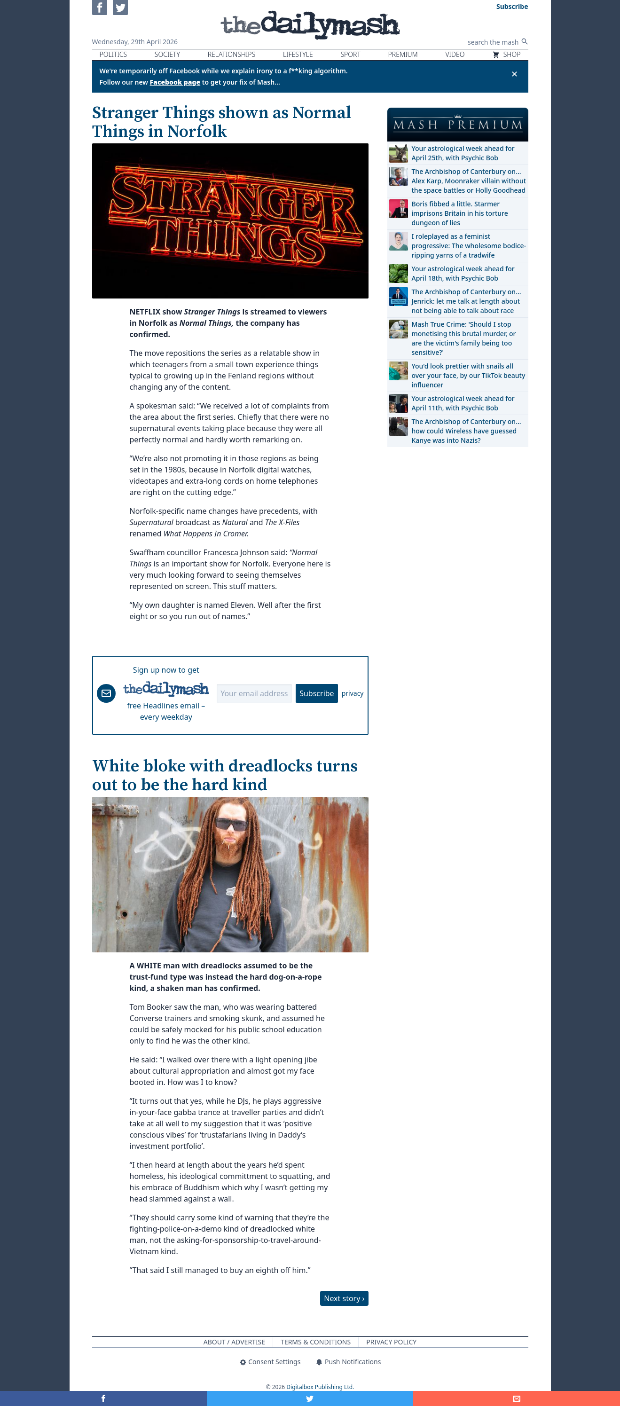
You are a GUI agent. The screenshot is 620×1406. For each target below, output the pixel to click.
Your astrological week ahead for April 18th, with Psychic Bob (463, 273)
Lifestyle (298, 54)
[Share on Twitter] (310, 1398)
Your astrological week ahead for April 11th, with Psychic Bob (463, 403)
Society (167, 54)
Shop (506, 54)
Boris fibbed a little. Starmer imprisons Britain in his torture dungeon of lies (460, 213)
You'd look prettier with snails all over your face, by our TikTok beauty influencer (469, 375)
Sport (350, 54)
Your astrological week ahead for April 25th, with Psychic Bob (463, 153)
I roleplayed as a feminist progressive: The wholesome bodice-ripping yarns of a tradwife (469, 245)
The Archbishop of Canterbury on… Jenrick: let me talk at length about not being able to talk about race (466, 301)
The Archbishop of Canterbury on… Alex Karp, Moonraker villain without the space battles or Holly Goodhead (469, 181)
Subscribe (316, 693)
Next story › (344, 1298)
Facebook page (175, 82)
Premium (403, 54)
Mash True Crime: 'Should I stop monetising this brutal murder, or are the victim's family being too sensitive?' (464, 338)
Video (454, 54)
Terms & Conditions (316, 1341)
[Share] (516, 1398)
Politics (113, 54)
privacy (353, 693)
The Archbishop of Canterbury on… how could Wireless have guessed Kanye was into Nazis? (466, 431)
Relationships (232, 54)
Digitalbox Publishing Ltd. (320, 1387)
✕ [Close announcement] (514, 73)
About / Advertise (234, 1341)
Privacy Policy (391, 1341)
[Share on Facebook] (103, 1398)
